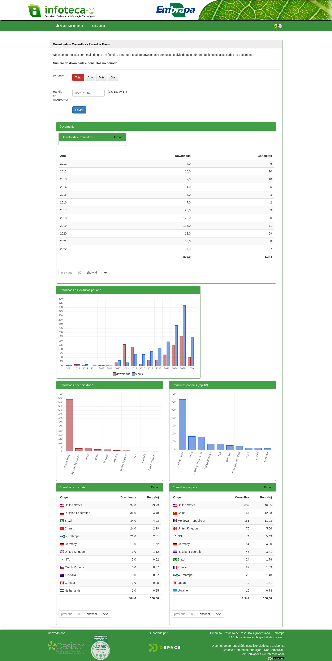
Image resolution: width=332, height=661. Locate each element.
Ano (90, 77)
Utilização (100, 25)
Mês (101, 77)
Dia (113, 77)
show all (92, 272)
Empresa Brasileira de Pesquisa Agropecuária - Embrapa (247, 633)
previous (66, 272)
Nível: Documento (71, 25)
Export (118, 137)
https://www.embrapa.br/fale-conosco (260, 637)
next (105, 272)
